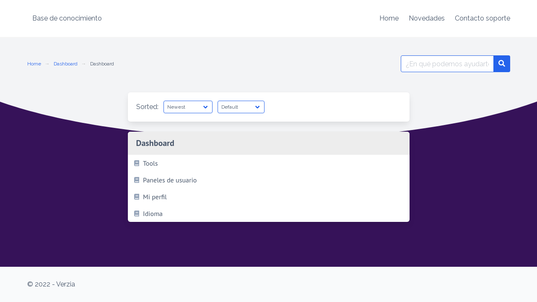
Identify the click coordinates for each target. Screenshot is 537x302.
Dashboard (66, 64)
